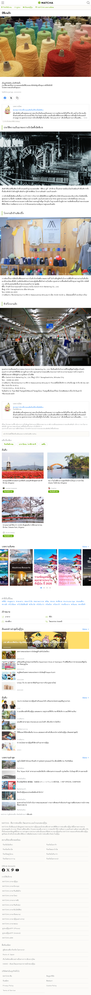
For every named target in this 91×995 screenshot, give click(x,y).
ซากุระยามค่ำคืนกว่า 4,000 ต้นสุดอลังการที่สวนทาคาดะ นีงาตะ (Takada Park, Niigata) (22, 526)
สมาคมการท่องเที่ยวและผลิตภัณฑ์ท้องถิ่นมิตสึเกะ (28, 110)
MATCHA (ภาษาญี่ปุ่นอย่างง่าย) (13, 919)
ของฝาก (20, 601)
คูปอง (17, 7)
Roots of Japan (8, 954)
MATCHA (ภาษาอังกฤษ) (10, 886)
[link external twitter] (8, 871)
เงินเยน (74, 604)
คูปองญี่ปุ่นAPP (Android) (11, 933)
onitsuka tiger (70, 601)
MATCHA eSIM (7, 938)
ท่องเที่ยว (6, 621)
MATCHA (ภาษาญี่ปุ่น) (10, 881)
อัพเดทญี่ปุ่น (28, 7)
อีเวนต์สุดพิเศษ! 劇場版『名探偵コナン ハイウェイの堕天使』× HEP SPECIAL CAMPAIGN (49, 782)
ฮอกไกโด (29, 601)
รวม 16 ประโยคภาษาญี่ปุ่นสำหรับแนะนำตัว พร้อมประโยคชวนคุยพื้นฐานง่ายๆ (43, 701)
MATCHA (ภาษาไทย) (9, 895)
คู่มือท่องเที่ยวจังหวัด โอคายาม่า (14, 950)
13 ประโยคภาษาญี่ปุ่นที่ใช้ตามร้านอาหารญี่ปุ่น (33, 743)
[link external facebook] (4, 871)
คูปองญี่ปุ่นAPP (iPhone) (11, 928)
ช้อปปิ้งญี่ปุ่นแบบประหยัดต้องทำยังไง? (30, 792)
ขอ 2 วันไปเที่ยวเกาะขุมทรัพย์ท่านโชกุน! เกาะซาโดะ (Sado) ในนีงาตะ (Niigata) (66, 481)
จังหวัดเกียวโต (8, 849)
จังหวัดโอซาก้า (51, 845)
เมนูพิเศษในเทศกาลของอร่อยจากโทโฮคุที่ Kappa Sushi (36, 672)
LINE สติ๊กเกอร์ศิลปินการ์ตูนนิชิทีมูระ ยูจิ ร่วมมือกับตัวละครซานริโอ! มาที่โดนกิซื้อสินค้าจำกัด (35, 642)
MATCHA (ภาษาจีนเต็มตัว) (11, 891)
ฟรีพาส (59, 601)
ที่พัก (4, 601)
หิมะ (47, 601)
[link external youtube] (18, 871)
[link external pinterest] (13, 871)
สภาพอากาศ (39, 601)
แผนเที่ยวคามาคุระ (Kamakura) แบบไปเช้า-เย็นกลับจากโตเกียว (39, 722)
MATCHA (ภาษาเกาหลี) (10, 900)
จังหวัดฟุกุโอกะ (8, 854)
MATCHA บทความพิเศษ (44, 7)
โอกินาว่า (41, 604)
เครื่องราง (66, 604)
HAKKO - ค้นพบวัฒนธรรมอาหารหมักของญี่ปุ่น (19, 964)
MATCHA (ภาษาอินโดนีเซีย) (12, 910)
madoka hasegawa (11, 488)
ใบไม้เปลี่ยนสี (23, 604)
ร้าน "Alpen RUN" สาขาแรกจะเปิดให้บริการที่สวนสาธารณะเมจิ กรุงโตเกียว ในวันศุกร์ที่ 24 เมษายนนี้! (52, 771)
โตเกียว (49, 604)
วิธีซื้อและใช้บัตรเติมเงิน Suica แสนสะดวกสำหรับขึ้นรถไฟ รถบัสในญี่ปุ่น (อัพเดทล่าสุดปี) (47, 732)
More (85, 546)
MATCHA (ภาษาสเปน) (10, 924)
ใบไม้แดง (13, 604)
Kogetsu (53, 488)
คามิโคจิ (82, 604)
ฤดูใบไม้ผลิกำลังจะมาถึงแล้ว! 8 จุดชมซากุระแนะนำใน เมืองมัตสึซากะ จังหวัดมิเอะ (45, 761)
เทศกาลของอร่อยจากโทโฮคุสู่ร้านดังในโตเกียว (33, 651)
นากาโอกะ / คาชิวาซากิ (27, 444)
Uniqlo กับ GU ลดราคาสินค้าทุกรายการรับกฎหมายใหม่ (36, 683)
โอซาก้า (57, 604)
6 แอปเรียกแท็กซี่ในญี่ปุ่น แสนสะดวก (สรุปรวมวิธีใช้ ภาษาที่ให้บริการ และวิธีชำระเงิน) (46, 711)
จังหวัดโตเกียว (8, 845)
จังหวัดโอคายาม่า (52, 859)
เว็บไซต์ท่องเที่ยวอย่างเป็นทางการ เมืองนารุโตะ (19, 959)
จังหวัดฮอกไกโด (52, 849)
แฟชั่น (43, 444)
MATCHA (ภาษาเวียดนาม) (11, 914)
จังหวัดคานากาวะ (9, 859)
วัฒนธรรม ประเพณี (54, 621)
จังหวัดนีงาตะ (6, 7)
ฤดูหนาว (12, 601)
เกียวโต (32, 604)
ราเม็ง (5, 604)
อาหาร (6, 617)
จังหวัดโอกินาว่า (52, 854)
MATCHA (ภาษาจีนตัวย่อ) (11, 905)
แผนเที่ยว (81, 601)
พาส (53, 601)
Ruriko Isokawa (10, 532)
